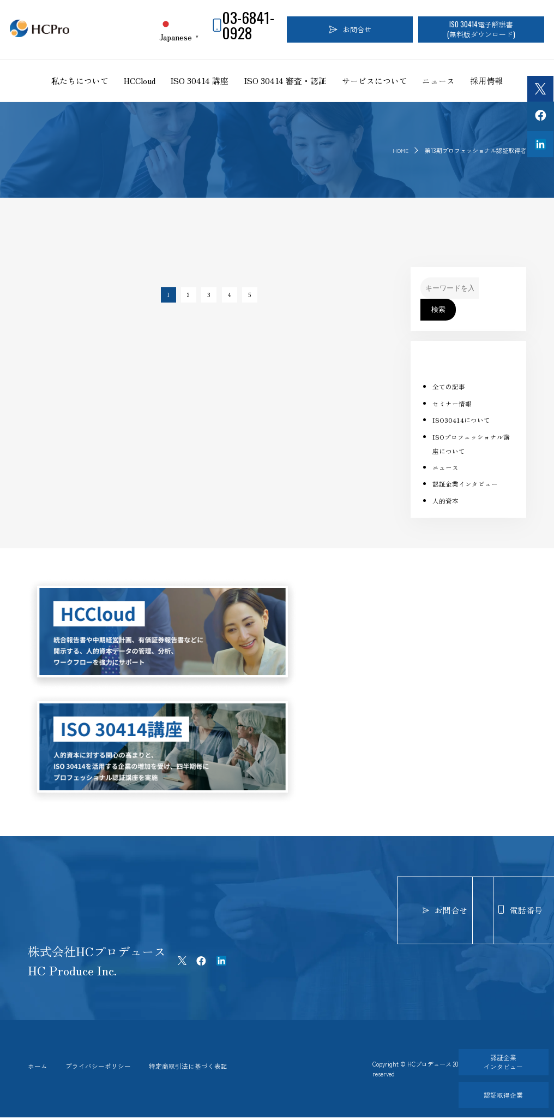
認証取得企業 (498, 1095)
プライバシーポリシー (104, 1067)
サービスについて (374, 80)
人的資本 (446, 500)
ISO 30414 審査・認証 (285, 80)
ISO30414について (462, 420)
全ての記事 (450, 386)
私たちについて (80, 80)
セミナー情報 (453, 403)
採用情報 (486, 80)
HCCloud (139, 80)
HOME (400, 150)
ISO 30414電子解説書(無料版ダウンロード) (481, 29)
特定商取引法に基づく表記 (202, 1067)
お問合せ (350, 29)
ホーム (38, 1067)
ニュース (438, 80)
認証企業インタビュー (467, 483)
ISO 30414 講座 (199, 80)
